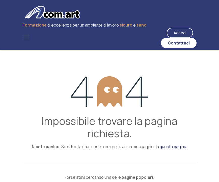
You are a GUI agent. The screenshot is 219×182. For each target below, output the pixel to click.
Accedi (180, 33)
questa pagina (173, 146)
